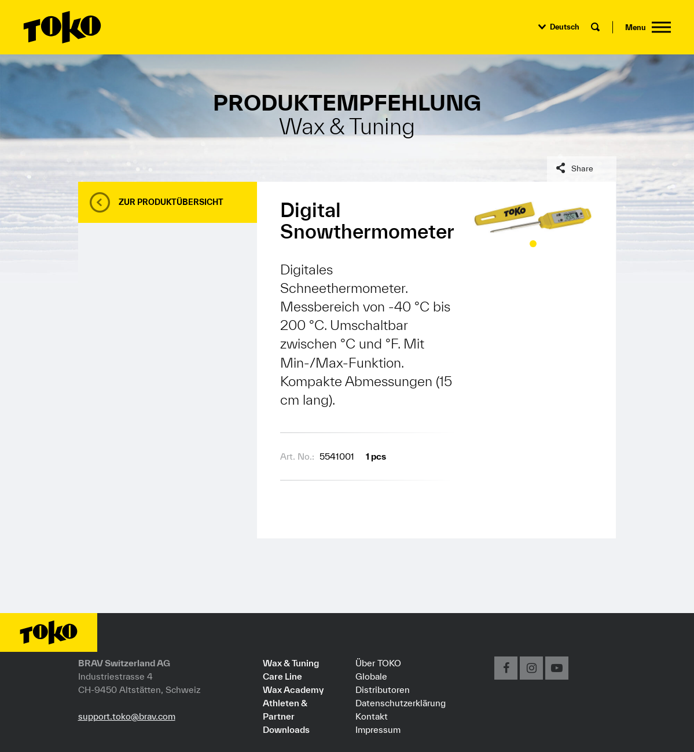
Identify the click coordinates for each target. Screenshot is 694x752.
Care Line (282, 676)
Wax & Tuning (291, 663)
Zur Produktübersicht (171, 202)
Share (582, 168)
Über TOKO (378, 663)
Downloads (286, 729)
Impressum (378, 729)
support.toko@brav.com (126, 716)
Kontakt (371, 716)
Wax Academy (293, 689)
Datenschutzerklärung (400, 703)
